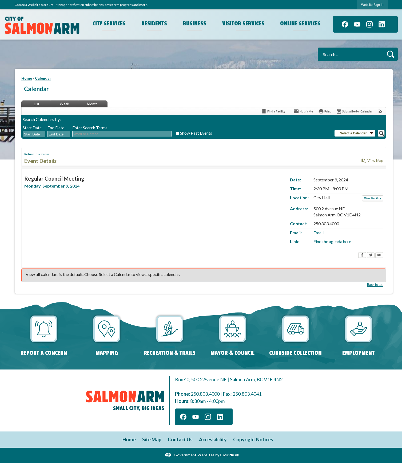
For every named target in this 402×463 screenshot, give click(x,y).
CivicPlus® (229, 455)
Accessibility (213, 439)
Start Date (32, 127)
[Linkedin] (382, 24)
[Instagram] (369, 24)
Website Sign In (372, 5)
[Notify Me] (303, 111)
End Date (55, 127)
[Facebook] (345, 24)
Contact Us (180, 439)
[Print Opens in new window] (324, 111)
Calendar (43, 78)
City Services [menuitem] (109, 23)
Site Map (151, 439)
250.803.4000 (205, 394)
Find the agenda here (332, 241)
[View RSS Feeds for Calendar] (380, 111)
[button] (390, 54)
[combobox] (34, 134)
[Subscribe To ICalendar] (354, 111)
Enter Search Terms (90, 127)
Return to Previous (36, 154)
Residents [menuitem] (154, 23)
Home (26, 78)
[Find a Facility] (273, 111)
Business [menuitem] (194, 23)
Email (318, 232)
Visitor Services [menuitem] (243, 23)
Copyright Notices (253, 439)
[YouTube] (357, 24)
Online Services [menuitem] (300, 23)
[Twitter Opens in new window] (371, 255)
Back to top (375, 284)
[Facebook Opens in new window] (362, 255)
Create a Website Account (34, 5)
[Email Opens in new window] (379, 255)
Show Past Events (196, 132)
